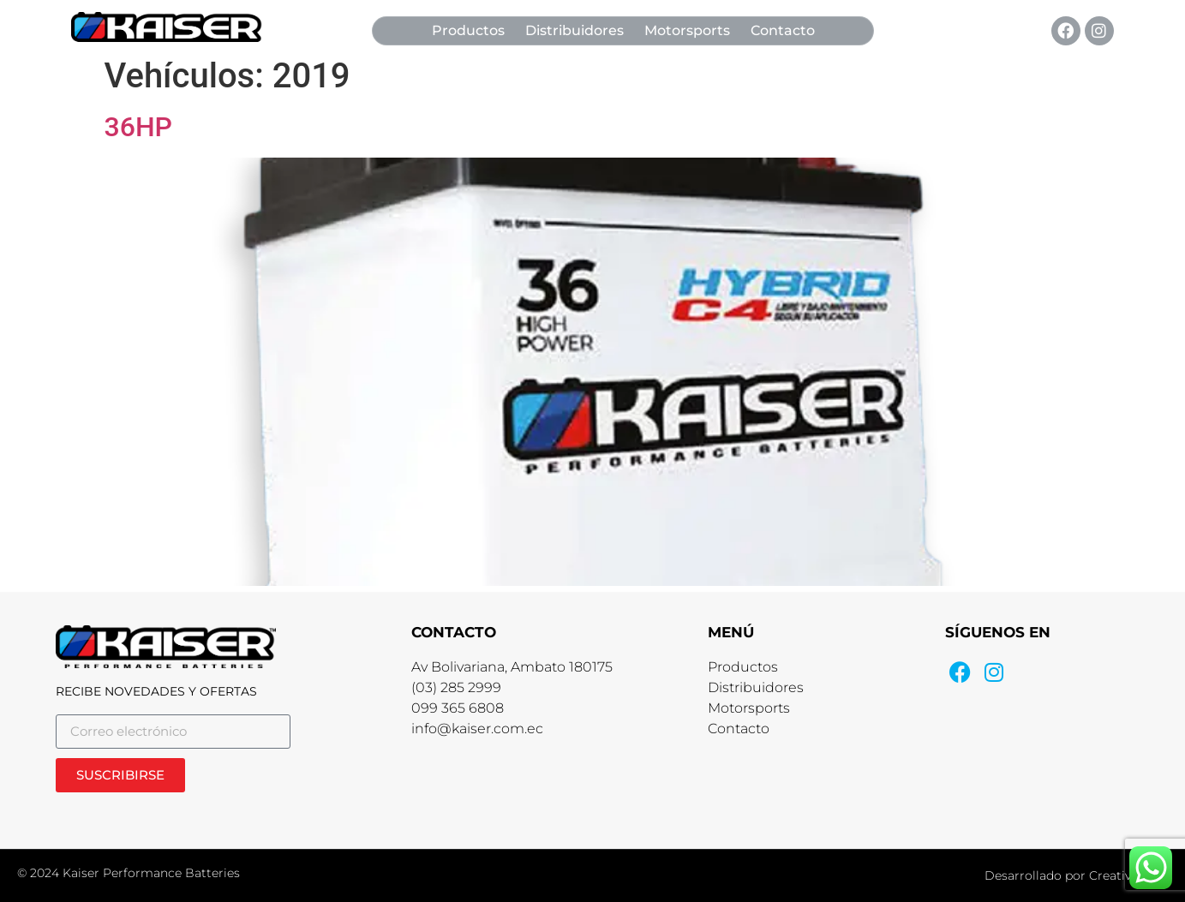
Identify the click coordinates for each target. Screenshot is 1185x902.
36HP (139, 127)
